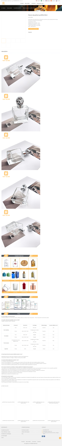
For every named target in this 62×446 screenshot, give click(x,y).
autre (2, 437)
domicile (22, 3)
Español (53, 0)
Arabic (43, 0)
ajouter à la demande (33, 28)
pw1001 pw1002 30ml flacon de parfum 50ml (23, 421)
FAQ (22, 433)
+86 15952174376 (16, 0)
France (48, 0)
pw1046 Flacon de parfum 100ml (8, 402)
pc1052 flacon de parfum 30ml (8, 420)
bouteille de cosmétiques (6, 433)
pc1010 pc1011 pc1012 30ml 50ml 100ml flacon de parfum (54, 403)
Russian (58, 0)
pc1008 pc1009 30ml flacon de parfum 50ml (38, 403)
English (38, 0)
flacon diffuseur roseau (5, 431)
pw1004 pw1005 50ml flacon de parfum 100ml (54, 421)
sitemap (39, 441)
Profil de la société (25, 430)
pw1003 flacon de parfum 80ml (38, 420)
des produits (27, 3)
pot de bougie (4, 435)
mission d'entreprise (25, 431)
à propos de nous (40, 3)
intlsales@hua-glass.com (7, 0)
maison (4, 8)
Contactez (33, 3)
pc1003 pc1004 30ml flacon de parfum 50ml (23, 403)
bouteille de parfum (17, 8)
